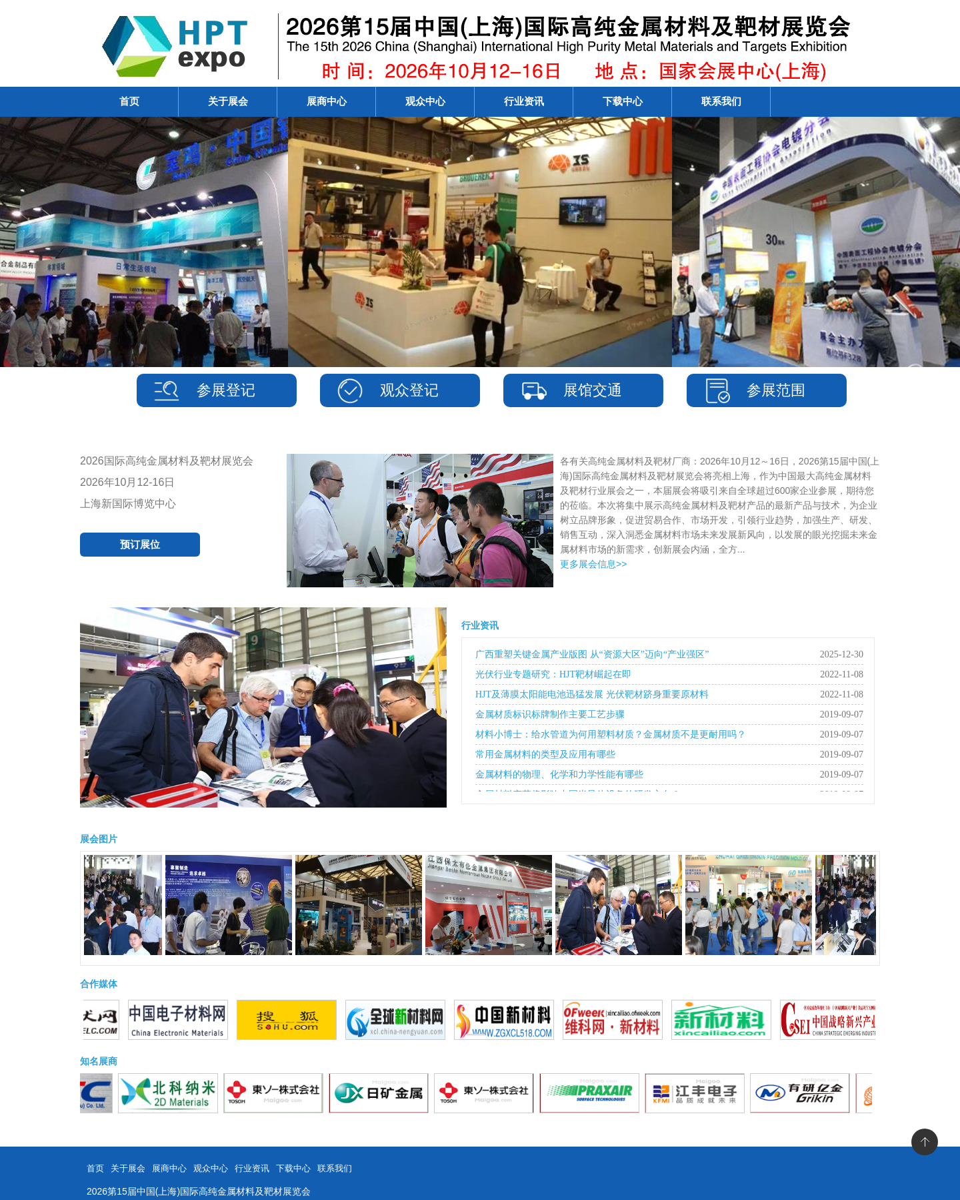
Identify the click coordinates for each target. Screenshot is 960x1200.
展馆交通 (592, 390)
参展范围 (776, 390)
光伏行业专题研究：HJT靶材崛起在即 (553, 674)
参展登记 (226, 390)
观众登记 (409, 390)
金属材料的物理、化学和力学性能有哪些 (559, 775)
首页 (129, 101)
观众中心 (425, 101)
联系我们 (721, 101)
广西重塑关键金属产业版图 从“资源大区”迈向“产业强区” (592, 654)
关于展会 (228, 101)
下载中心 (623, 101)
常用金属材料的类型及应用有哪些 (545, 754)
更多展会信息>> (593, 564)
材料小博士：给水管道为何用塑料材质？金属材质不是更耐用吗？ (610, 734)
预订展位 (140, 544)
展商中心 (327, 101)
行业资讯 (524, 101)
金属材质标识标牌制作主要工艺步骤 (550, 714)
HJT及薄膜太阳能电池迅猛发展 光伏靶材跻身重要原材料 (592, 694)
